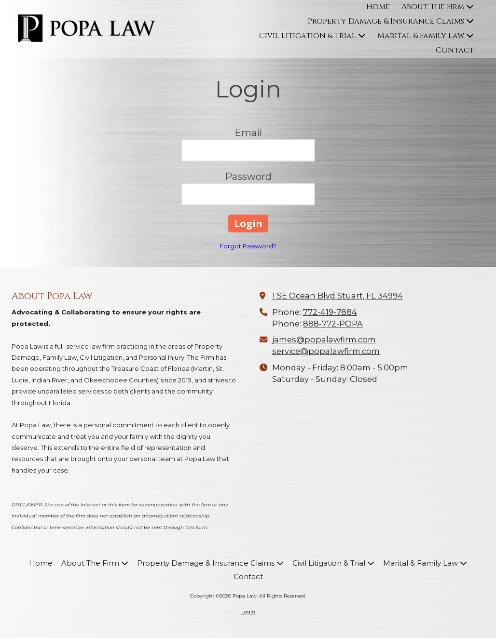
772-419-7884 (330, 312)
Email (248, 132)
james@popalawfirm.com (324, 339)
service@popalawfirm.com (326, 351)
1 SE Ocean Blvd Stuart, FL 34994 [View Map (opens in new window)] (337, 295)
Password (248, 176)
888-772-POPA (333, 323)
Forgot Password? (248, 246)
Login (248, 612)
